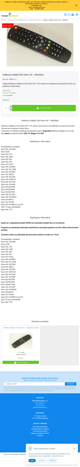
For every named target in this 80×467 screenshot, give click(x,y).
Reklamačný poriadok (40, 431)
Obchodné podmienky (40, 426)
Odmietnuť (52, 460)
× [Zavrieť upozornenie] (76, 5)
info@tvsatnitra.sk (42, 418)
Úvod (4, 20)
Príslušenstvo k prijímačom (17, 20)
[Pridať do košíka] (44, 108)
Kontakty (40, 435)
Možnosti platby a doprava (40, 429)
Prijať (32, 460)
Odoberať (70, 384)
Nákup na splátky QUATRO (40, 433)
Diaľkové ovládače (34, 20)
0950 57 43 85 (41, 416)
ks (8, 108)
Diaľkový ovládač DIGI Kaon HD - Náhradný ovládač (20, 328)
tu (67, 2)
